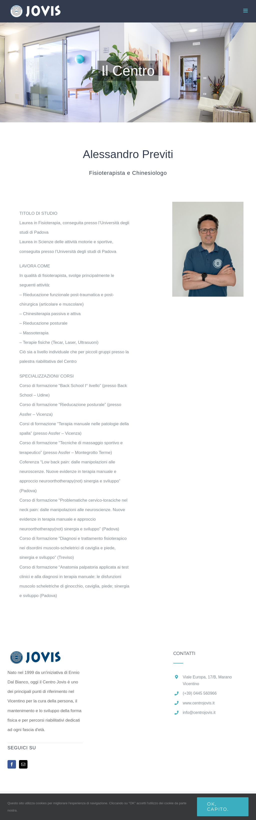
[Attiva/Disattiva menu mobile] (245, 10)
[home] (43, 655)
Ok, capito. (218, 806)
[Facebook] (12, 764)
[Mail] (23, 764)
